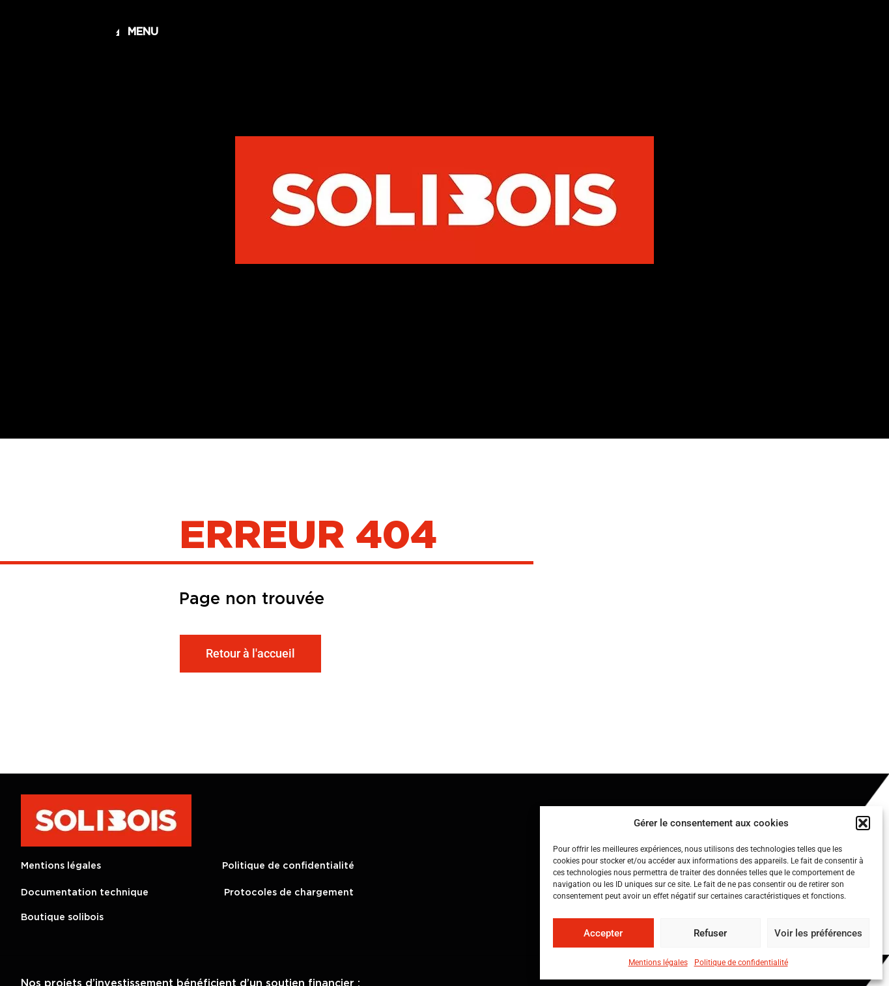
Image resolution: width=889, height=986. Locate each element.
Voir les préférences (818, 933)
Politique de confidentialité (741, 962)
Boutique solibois (62, 917)
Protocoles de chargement (289, 892)
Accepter (603, 933)
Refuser (710, 933)
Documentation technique (84, 892)
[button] (862, 823)
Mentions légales (658, 962)
